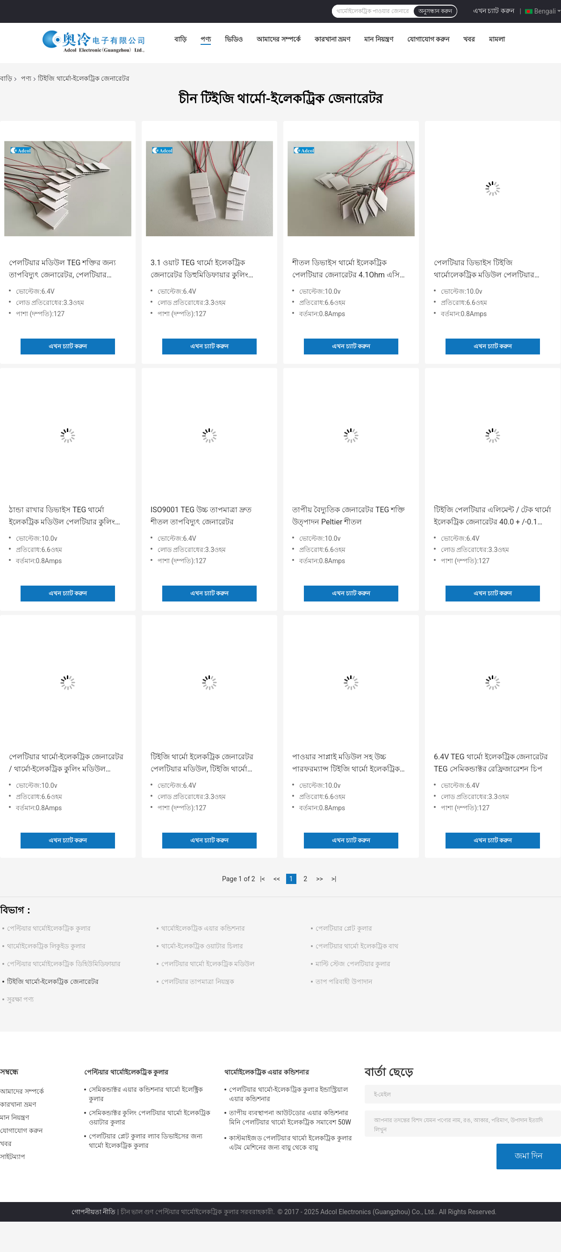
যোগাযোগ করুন (428, 39)
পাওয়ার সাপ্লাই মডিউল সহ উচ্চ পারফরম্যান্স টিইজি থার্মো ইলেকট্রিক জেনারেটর (346, 763)
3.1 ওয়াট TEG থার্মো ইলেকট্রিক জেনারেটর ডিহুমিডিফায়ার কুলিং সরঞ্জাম (199, 269)
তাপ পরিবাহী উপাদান (344, 981)
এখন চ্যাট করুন (493, 10)
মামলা (497, 39)
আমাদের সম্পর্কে (278, 39)
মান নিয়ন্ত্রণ (378, 39)
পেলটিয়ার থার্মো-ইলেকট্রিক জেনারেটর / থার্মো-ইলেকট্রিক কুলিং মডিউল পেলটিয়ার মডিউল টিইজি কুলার (66, 763)
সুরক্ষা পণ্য (20, 999)
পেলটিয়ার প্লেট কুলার (344, 928)
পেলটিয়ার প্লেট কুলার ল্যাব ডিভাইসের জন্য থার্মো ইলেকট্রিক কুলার (145, 1140)
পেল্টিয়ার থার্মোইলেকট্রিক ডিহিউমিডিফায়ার (64, 964)
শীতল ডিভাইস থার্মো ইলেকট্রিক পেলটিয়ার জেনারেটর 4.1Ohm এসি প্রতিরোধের (346, 269)
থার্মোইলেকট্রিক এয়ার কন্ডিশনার (203, 928)
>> (319, 879)
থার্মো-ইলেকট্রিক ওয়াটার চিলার (202, 946)
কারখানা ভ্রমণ (332, 39)
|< (262, 879)
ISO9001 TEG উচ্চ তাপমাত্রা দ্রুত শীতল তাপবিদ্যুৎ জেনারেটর (201, 515)
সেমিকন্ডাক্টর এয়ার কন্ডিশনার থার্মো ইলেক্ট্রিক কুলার (146, 1094)
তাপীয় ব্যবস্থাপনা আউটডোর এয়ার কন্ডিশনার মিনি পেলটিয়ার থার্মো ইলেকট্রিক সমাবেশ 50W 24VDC (290, 1119)
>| (334, 879)
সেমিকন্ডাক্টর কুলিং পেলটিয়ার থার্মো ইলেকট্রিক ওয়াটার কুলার (149, 1117)
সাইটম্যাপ (13, 1156)
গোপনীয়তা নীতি (93, 1212)
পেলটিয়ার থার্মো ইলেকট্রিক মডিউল (207, 964)
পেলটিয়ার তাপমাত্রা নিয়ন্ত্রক (197, 981)
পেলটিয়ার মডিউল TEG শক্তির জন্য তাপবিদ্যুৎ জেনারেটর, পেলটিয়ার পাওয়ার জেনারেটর (62, 269)
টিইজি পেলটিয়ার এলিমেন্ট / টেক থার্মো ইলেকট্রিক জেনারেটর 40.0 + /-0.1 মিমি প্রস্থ (492, 516)
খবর (469, 39)
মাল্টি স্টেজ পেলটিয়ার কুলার (353, 964)
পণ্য (206, 39)
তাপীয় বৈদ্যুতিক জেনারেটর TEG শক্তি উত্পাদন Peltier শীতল (348, 515)
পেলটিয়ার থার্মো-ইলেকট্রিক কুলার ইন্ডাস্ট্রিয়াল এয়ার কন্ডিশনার (288, 1094)
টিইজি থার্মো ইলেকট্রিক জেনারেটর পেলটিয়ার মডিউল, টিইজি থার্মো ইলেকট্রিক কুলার (202, 763)
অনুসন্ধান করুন (435, 11)
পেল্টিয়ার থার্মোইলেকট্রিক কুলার (49, 928)
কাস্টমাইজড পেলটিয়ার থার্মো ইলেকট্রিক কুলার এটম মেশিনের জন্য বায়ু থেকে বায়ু (290, 1142)
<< (276, 879)
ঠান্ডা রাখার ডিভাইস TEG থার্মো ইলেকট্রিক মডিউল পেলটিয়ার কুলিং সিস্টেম (62, 516)
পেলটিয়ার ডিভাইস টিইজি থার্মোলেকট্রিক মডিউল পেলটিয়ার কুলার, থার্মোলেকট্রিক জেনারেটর (484, 269)
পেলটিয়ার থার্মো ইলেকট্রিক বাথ (357, 946)
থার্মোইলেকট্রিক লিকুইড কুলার (46, 946)
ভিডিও (234, 39)
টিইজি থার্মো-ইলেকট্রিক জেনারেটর (53, 981)
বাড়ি (180, 39)
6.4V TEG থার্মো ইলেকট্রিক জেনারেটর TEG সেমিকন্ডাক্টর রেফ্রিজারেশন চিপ (491, 762)
